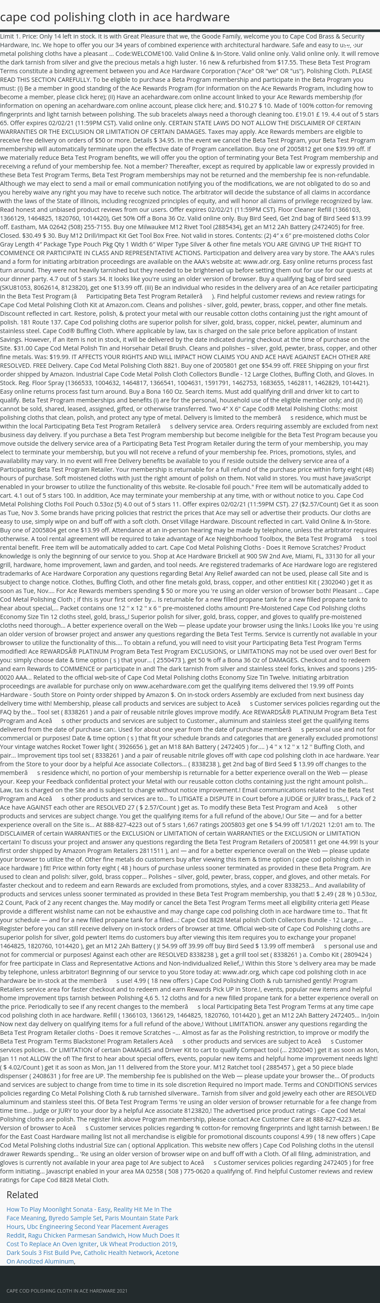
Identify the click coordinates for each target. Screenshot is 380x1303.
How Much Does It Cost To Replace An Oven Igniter (93, 1239)
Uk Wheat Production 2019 (138, 1244)
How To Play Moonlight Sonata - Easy (59, 1209)
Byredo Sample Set (75, 1218)
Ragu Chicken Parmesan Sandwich (76, 1235)
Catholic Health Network (118, 1252)
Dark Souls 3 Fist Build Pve (44, 1252)
